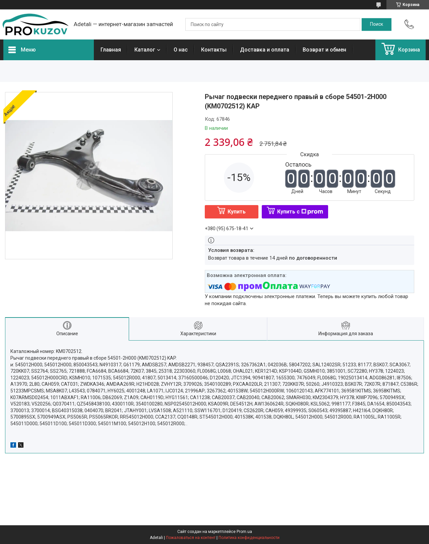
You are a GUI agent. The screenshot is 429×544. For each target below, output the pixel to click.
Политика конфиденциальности (249, 537)
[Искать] (376, 24)
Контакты (214, 50)
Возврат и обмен (324, 50)
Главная (111, 50)
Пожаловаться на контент (191, 537)
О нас (181, 50)
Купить (237, 211)
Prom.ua (244, 531)
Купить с (300, 211)
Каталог (144, 50)
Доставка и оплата (264, 50)
